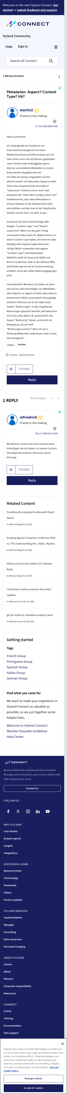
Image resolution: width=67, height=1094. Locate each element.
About (7, 972)
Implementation (13, 918)
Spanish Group (17, 667)
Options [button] (59, 76)
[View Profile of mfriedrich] (28, 417)
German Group (17, 678)
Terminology (11, 878)
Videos (7, 893)
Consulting (10, 932)
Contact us (32, 788)
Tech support (11, 1033)
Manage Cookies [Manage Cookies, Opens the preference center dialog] (33, 1078)
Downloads (10, 885)
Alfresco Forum (16, 601)
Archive (21, 344)
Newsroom (10, 993)
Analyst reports (12, 838)
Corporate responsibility (17, 986)
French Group (16, 656)
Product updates (13, 900)
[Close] (62, 1044)
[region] (33, 1066)
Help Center (15, 736)
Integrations (10, 853)
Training (8, 1018)
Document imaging (14, 947)
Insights (8, 846)
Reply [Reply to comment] (32, 480)
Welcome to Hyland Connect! (27, 725)
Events (7, 1011)
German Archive (26, 355)
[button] (11, 369)
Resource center (13, 871)
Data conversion (13, 939)
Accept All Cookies (33, 1088)
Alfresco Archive (14, 76)
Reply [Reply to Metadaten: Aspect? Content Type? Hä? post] (32, 379)
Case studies (11, 831)
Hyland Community (17, 36)
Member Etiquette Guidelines (27, 731)
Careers (8, 964)
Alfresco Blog (15, 524)
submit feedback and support (37, 10)
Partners (8, 979)
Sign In (23, 46)
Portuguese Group (19, 661)
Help (9, 46)
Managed (9, 925)
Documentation (12, 1026)
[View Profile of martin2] (26, 110)
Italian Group (16, 672)
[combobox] (32, 60)
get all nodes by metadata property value (30, 615)
